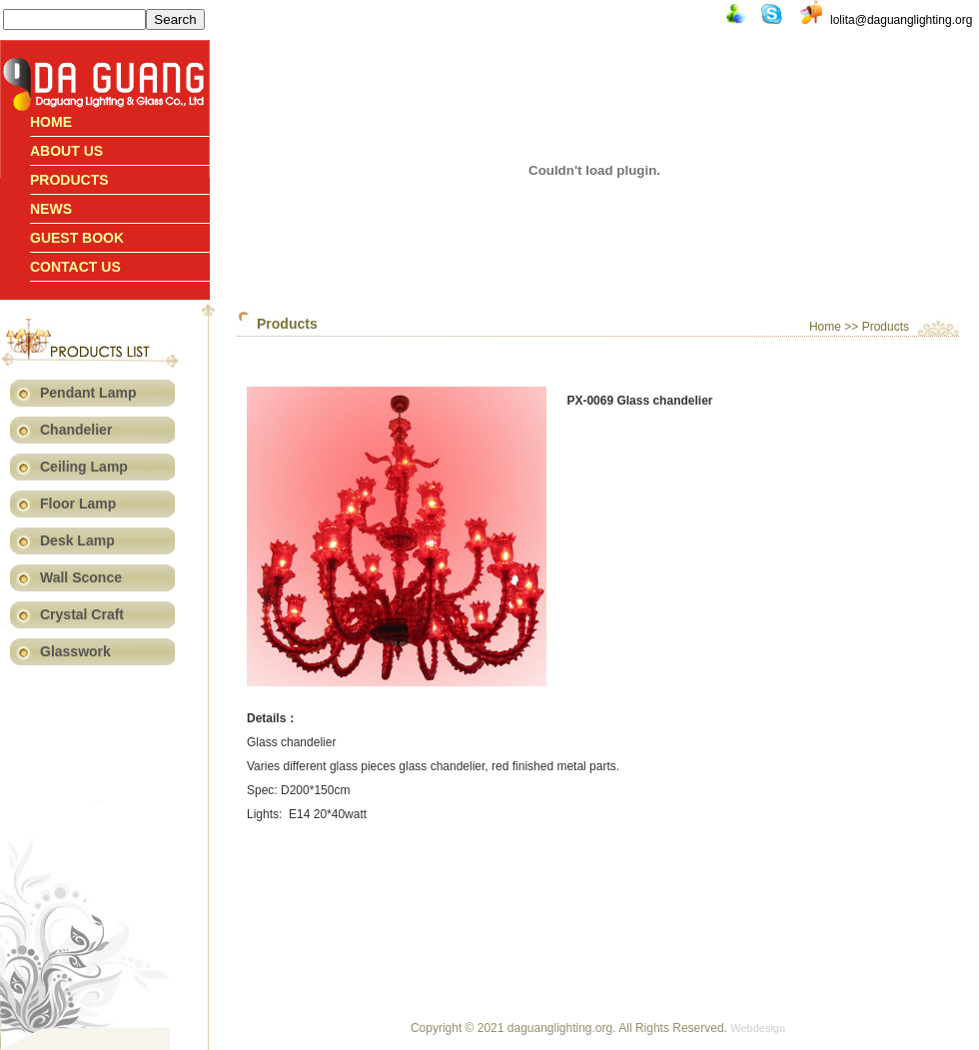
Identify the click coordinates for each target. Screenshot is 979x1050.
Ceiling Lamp (84, 467)
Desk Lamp (77, 540)
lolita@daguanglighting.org (901, 20)
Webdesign (757, 1028)
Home (51, 122)
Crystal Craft (82, 614)
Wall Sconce (81, 577)
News (51, 209)
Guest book (77, 238)
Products (69, 180)
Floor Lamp (78, 504)
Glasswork (75, 651)
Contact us (75, 267)
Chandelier (76, 430)
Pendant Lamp (88, 393)
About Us (66, 151)
